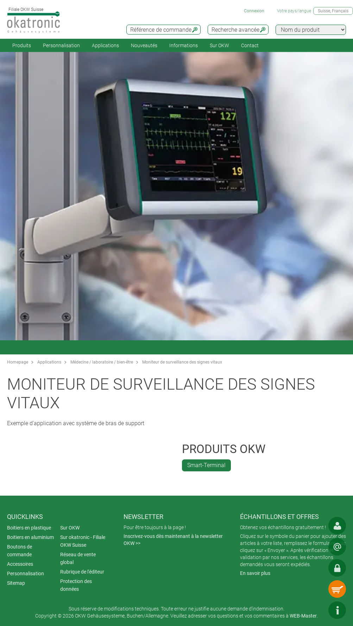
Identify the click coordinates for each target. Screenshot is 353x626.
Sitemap (16, 583)
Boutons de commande (19, 550)
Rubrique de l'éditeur (82, 572)
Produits (21, 45)
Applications (105, 45)
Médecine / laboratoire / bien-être (101, 362)
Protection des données (76, 585)
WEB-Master (303, 616)
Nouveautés (144, 45)
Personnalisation (61, 45)
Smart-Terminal (206, 465)
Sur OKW (219, 45)
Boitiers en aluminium (30, 537)
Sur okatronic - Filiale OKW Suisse (82, 541)
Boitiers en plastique (29, 528)
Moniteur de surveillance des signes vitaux (182, 362)
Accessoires (20, 564)
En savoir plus (255, 573)
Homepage (17, 362)
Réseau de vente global (78, 558)
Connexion (254, 10)
